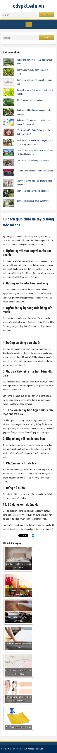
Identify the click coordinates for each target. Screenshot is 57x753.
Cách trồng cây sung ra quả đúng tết (32, 100)
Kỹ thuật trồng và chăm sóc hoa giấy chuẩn (35, 170)
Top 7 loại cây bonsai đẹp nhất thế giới (33, 160)
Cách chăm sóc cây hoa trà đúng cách (33, 191)
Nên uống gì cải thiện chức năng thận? (33, 201)
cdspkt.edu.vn (28, 6)
